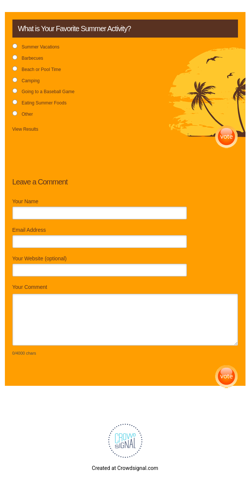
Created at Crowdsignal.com (125, 468)
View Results (25, 129)
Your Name (25, 201)
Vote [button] (226, 136)
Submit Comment (226, 376)
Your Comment (29, 287)
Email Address (29, 230)
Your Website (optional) (39, 258)
